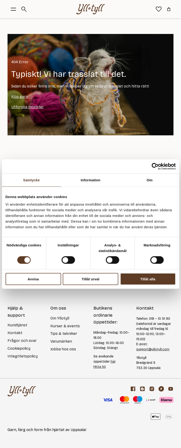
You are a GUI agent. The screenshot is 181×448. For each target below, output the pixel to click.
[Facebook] (133, 389)
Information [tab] (91, 180)
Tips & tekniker (63, 333)
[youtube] (170, 389)
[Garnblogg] (142, 389)
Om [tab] (150, 180)
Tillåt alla (147, 279)
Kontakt (15, 333)
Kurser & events (65, 326)
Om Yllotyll (59, 318)
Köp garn (19, 96)
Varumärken (61, 341)
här (113, 362)
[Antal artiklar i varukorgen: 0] (168, 9)
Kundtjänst (17, 325)
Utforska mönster (27, 107)
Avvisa (33, 279)
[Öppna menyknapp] (13, 9)
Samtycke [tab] (31, 180)
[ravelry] (161, 389)
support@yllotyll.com (152, 349)
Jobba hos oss (63, 349)
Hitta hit (99, 367)
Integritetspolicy (23, 356)
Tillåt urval (90, 279)
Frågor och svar (22, 340)
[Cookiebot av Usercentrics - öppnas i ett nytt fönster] (155, 166)
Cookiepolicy (19, 348)
